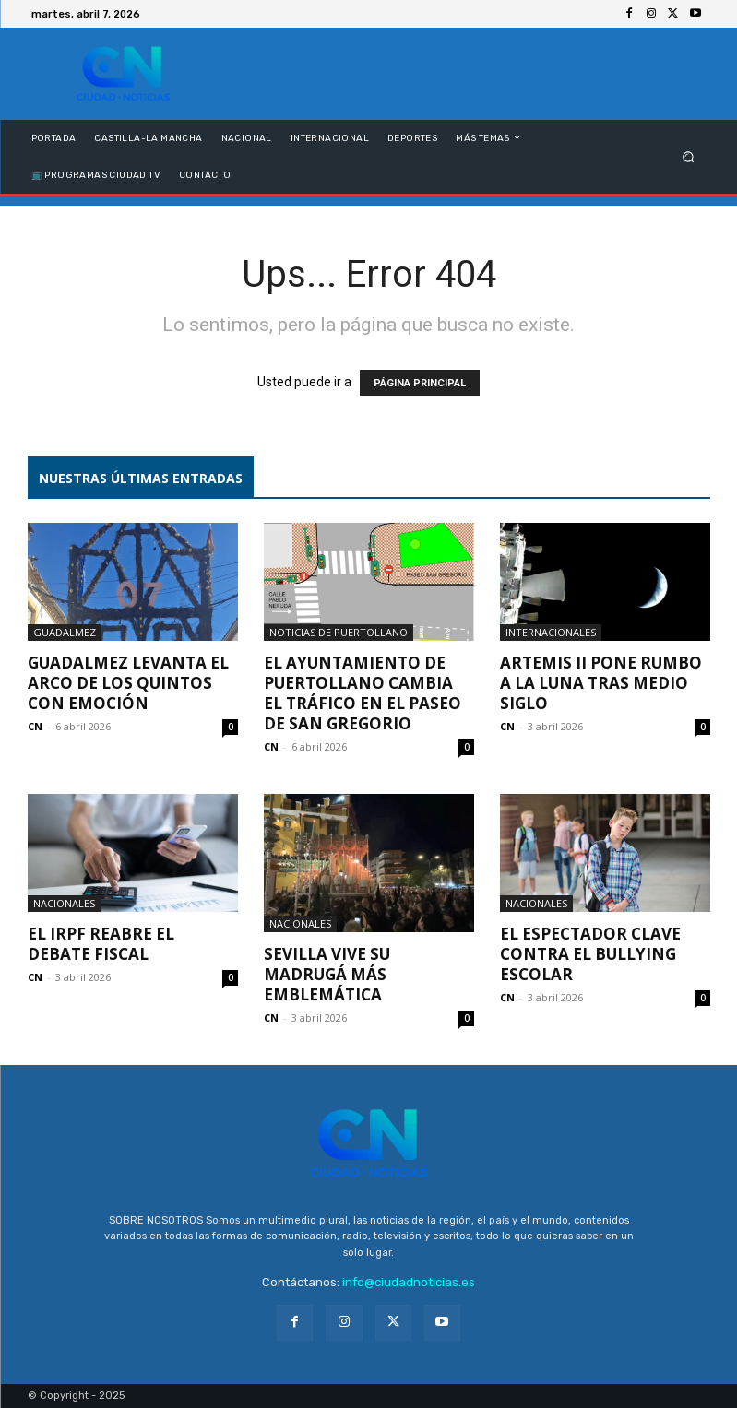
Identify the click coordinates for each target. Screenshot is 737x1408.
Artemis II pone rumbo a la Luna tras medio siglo (601, 683)
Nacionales (64, 903)
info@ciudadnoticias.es (408, 1282)
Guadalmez (64, 632)
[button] (688, 156)
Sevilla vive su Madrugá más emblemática (327, 974)
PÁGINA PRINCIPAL (420, 383)
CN (35, 726)
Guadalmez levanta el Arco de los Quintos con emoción (128, 683)
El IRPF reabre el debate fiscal (101, 943)
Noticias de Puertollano (338, 632)
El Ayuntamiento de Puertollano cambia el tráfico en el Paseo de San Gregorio (362, 693)
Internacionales (550, 632)
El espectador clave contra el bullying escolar (590, 954)
